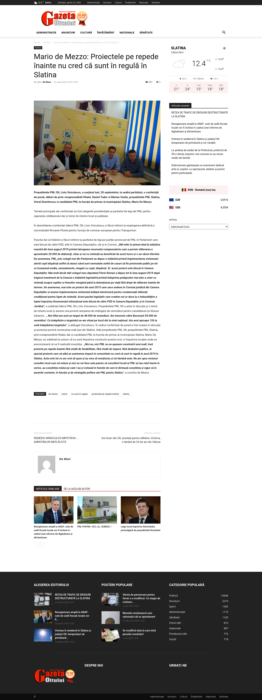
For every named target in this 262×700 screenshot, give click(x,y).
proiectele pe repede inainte (105, 393)
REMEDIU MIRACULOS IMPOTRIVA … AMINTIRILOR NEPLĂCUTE (56, 440)
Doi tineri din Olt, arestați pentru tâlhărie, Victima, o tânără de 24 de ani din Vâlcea (131, 440)
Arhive (173, 219)
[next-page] (42, 545)
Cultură (118, 2)
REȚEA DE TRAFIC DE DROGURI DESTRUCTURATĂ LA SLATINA (199, 114)
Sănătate (156, 2)
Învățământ (130, 2)
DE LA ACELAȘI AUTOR (77, 488)
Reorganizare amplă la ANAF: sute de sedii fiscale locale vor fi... (72, 616)
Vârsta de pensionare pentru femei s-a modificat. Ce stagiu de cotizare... (141, 598)
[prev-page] (36, 545)
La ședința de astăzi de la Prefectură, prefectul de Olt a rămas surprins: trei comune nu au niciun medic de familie (199, 154)
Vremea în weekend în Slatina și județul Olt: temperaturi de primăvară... (73, 634)
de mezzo (52, 393)
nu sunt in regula (79, 393)
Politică (47, 42)
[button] (223, 33)
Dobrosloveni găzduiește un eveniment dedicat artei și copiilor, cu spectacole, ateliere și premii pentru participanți (198, 169)
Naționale (143, 2)
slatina (126, 393)
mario (64, 393)
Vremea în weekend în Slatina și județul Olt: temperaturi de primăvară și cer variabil (195, 140)
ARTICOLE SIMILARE (47, 488)
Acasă (37, 42)
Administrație (93, 2)
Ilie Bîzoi (47, 82)
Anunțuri (107, 2)
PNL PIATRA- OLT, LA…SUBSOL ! (94, 526)
